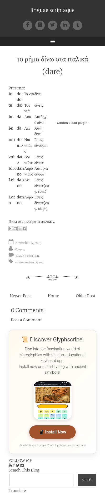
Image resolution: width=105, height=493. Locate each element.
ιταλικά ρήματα (34, 262)
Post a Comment (26, 320)
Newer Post (20, 295)
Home (53, 295)
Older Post (85, 295)
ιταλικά (19, 262)
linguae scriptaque (52, 10)
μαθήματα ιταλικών (39, 221)
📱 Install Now (52, 432)
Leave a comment (28, 255)
